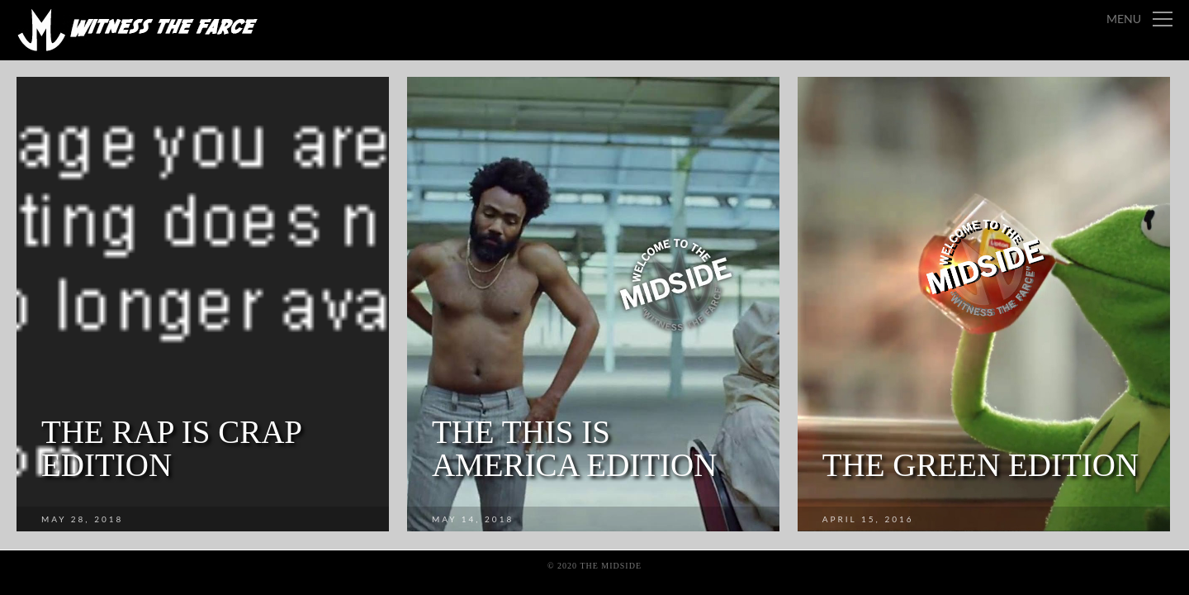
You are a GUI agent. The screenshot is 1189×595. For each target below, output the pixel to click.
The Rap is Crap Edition (171, 448)
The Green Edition (980, 465)
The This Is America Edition (575, 448)
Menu (1123, 19)
